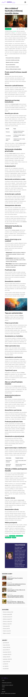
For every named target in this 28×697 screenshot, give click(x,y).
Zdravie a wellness (8, 612)
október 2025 (6, 656)
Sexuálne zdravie (7, 616)
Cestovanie (6, 626)
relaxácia (14, 537)
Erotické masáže (7, 614)
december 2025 (7, 652)
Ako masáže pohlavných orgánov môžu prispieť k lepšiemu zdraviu (15, 596)
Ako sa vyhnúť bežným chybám (12, 66)
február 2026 (6, 647)
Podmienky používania (6, 682)
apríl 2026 (6, 642)
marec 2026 (6, 645)
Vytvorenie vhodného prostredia (12, 60)
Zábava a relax (6, 633)
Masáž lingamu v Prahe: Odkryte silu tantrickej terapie (16, 590)
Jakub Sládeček (21, 28)
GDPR (3, 689)
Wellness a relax (7, 623)
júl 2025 (5, 663)
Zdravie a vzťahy (7, 621)
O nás (3, 680)
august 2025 (6, 661)
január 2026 (6, 649)
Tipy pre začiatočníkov (10, 64)
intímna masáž (12, 535)
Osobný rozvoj (7, 630)
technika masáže (19, 535)
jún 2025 (5, 666)
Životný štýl (6, 628)
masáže (14, 31)
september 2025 (7, 659)
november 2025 (7, 654)
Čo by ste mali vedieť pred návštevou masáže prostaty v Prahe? (16, 584)
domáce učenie (8, 537)
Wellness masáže (7, 619)
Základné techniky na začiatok (12, 62)
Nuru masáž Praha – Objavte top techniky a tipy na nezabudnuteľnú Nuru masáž (16, 603)
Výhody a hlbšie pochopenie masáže (13, 69)
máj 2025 (5, 668)
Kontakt (3, 691)
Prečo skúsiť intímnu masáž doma (13, 57)
